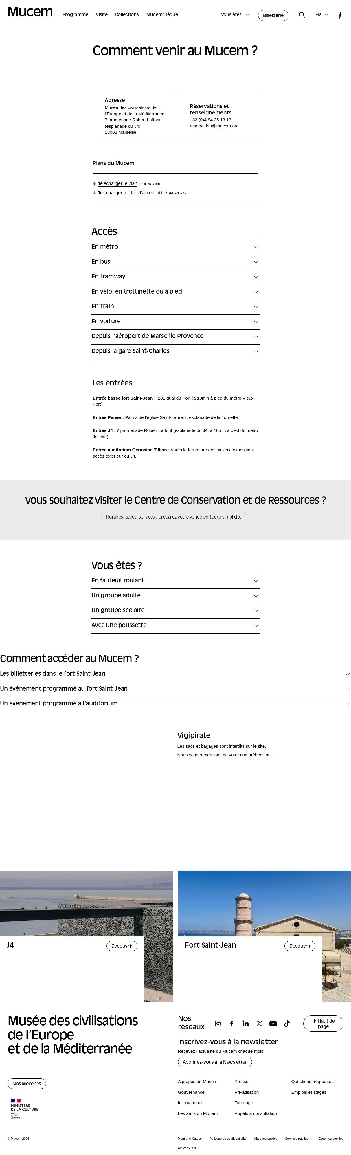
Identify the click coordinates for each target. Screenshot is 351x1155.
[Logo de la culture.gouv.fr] (25, 1109)
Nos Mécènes (26, 1084)
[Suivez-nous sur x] (262, 1023)
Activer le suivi (188, 1148)
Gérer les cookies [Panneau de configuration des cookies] (331, 1138)
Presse (242, 1081)
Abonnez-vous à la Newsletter (215, 1062)
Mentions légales (190, 1138)
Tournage (244, 1102)
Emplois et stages (308, 1092)
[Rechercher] (302, 15)
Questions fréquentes (312, 1081)
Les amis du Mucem (198, 1113)
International (190, 1102)
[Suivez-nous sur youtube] (276, 1023)
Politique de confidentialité (228, 1138)
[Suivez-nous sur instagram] (220, 1023)
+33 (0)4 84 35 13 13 (210, 119)
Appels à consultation (256, 1113)
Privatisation (247, 1092)
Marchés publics (265, 1138)
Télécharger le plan (118, 184)
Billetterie (273, 16)
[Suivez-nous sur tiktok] (290, 1023)
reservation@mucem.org (214, 125)
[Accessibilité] (340, 15)
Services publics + (298, 1138)
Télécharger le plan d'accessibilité (133, 194)
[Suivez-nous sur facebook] (234, 1023)
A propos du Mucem (198, 1081)
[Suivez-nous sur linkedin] (248, 1023)
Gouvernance (191, 1092)
